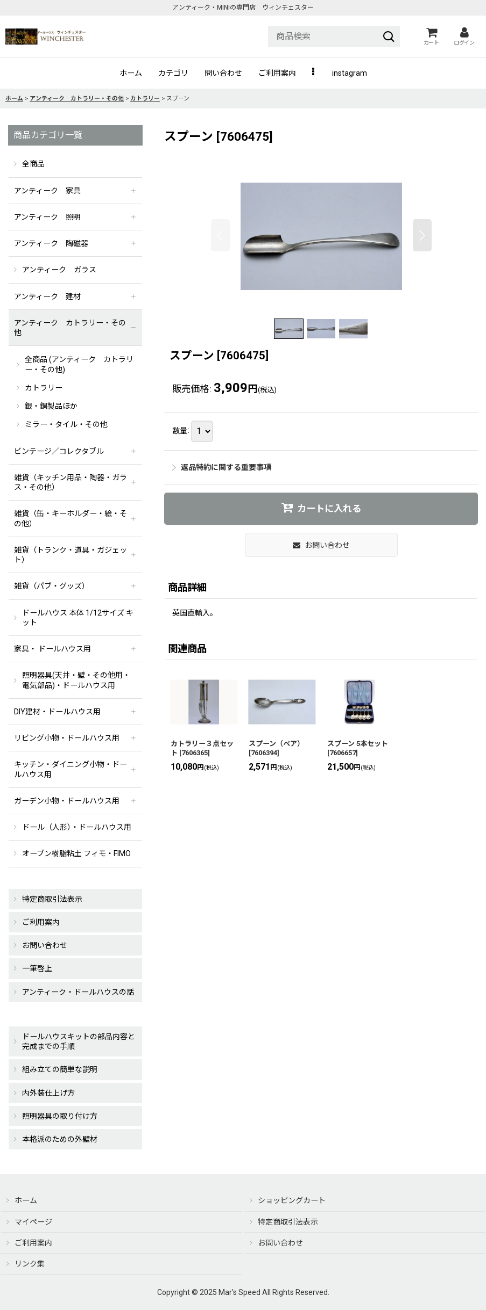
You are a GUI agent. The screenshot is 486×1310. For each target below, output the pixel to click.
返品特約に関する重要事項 (221, 467)
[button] (314, 73)
